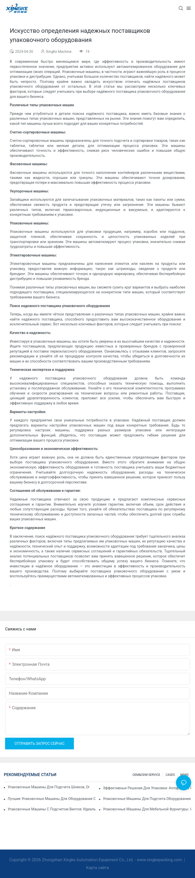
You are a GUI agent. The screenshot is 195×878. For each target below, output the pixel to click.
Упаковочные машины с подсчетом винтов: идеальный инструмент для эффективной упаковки (52, 809)
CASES (170, 775)
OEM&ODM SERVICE (146, 775)
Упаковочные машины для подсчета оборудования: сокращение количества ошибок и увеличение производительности (147, 799)
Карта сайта (97, 867)
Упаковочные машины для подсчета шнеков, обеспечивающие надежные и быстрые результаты (48, 787)
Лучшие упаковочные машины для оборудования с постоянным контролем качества (52, 799)
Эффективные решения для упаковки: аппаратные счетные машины (147, 788)
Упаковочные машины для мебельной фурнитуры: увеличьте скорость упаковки (147, 809)
